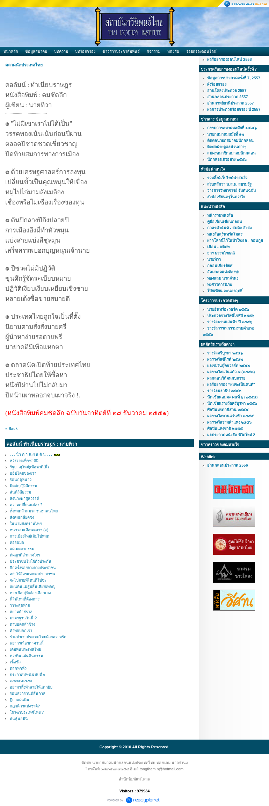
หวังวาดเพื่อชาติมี (24, 461)
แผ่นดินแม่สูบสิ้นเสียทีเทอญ (32, 586)
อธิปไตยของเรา (23, 473)
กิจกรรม (153, 51)
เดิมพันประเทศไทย (25, 649)
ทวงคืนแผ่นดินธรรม (26, 656)
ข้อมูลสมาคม (36, 51)
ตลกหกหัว (18, 668)
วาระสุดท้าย (20, 605)
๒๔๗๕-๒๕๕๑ (21, 681)
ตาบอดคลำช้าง (22, 624)
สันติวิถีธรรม (20, 492)
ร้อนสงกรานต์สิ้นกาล (27, 693)
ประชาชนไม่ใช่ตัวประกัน (30, 561)
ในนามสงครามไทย (26, 523)
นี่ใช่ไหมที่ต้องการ (24, 599)
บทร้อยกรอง (85, 51)
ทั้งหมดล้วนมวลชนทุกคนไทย (34, 511)
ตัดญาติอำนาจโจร (25, 555)
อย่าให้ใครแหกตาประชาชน (32, 574)
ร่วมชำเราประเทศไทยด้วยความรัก (38, 637)
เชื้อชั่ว (15, 662)
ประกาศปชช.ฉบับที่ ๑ (27, 674)
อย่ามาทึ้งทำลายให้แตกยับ (31, 687)
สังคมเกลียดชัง (22, 517)
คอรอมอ (17, 542)
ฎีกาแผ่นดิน (19, 700)
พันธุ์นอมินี (19, 719)
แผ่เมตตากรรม (22, 549)
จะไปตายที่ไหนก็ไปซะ (28, 580)
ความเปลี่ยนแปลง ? (26, 505)
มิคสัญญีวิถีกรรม (23, 486)
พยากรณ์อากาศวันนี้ (27, 643)
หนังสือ (173, 51)
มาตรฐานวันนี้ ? (23, 618)
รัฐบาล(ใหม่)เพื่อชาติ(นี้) (29, 467)
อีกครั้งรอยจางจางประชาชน (33, 568)
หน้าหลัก (10, 51)
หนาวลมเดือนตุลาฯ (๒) (29, 530)
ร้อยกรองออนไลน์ (201, 51)
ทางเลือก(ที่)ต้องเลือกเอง (30, 593)
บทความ (61, 51)
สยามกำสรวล (21, 612)
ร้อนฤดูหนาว (20, 479)
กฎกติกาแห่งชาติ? (25, 706)
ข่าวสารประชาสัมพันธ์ (121, 51)
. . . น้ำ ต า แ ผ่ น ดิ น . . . (31, 454)
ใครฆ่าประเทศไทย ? (27, 712)
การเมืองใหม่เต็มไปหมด (29, 536)
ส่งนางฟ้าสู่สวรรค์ (24, 498)
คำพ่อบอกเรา (21, 630)
